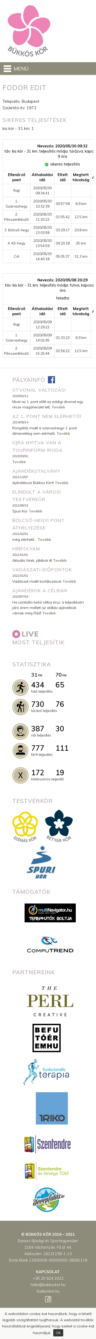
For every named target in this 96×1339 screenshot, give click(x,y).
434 (37, 684)
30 (60, 728)
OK (58, 1332)
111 (62, 747)
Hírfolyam (26, 549)
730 (37, 704)
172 (37, 772)
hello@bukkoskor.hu (48, 1284)
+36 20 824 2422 (48, 1278)
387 (37, 728)
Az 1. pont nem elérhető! (46, 416)
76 (60, 704)
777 (37, 747)
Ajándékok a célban (39, 590)
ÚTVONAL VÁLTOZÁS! (39, 390)
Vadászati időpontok (42, 570)
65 (60, 684)
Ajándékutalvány (36, 471)
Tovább (58, 407)
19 (60, 772)
